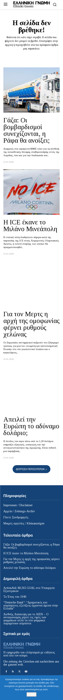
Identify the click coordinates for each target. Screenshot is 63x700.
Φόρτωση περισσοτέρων (31, 469)
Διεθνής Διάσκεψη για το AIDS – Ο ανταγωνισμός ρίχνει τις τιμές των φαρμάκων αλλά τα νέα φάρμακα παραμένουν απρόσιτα (25, 619)
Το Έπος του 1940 (14, 596)
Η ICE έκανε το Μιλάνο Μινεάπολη (30, 225)
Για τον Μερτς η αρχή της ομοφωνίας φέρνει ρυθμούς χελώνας (31, 324)
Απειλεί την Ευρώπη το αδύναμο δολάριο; (31, 426)
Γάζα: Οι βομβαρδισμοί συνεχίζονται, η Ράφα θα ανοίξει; (26, 130)
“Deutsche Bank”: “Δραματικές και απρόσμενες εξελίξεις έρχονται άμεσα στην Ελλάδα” (30, 605)
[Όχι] (58, 687)
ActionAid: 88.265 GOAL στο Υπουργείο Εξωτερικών (29, 589)
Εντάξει (31, 694)
